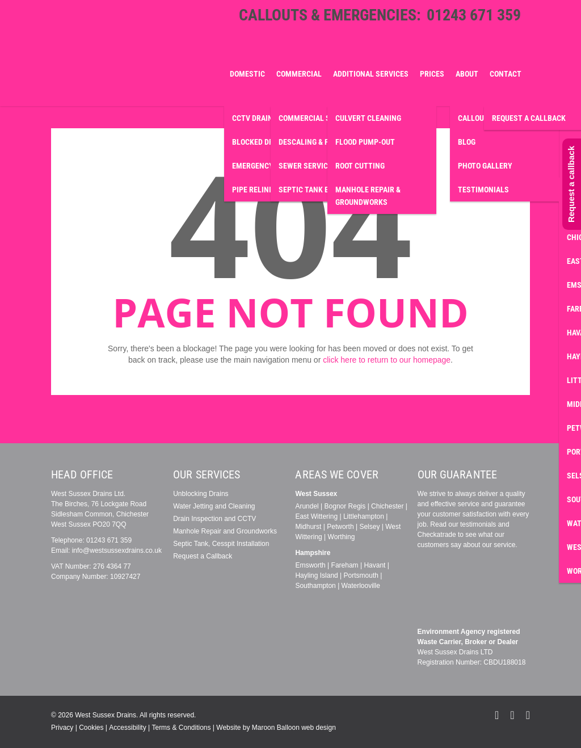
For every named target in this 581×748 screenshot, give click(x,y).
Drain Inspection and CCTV (214, 519)
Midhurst (308, 527)
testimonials (478, 524)
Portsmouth (361, 575)
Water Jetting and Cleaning (214, 506)
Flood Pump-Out (365, 141)
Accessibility (127, 728)
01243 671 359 (474, 15)
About (467, 73)
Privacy (62, 728)
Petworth (340, 527)
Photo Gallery (485, 165)
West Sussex (316, 494)
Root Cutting (360, 165)
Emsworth (310, 565)
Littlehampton (363, 516)
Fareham (345, 565)
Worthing (341, 537)
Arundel (306, 506)
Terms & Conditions (180, 728)
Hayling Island (316, 575)
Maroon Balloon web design (294, 728)
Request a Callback (202, 556)
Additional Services (371, 73)
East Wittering (316, 516)
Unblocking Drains (200, 494)
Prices (432, 73)
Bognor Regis (345, 506)
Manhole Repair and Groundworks (225, 531)
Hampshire (312, 553)
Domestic (247, 73)
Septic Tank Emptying (319, 189)
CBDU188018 (504, 662)
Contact (505, 73)
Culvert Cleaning (368, 118)
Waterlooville (361, 586)
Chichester (387, 506)
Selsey (369, 527)
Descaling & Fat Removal (324, 141)
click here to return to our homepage (387, 359)
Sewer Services (307, 165)
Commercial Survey (315, 118)
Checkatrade (437, 535)
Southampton (315, 586)
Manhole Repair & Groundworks (368, 196)
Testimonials (483, 189)
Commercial (299, 73)
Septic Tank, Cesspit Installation (221, 544)
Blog (466, 141)
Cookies (91, 728)
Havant (374, 565)
